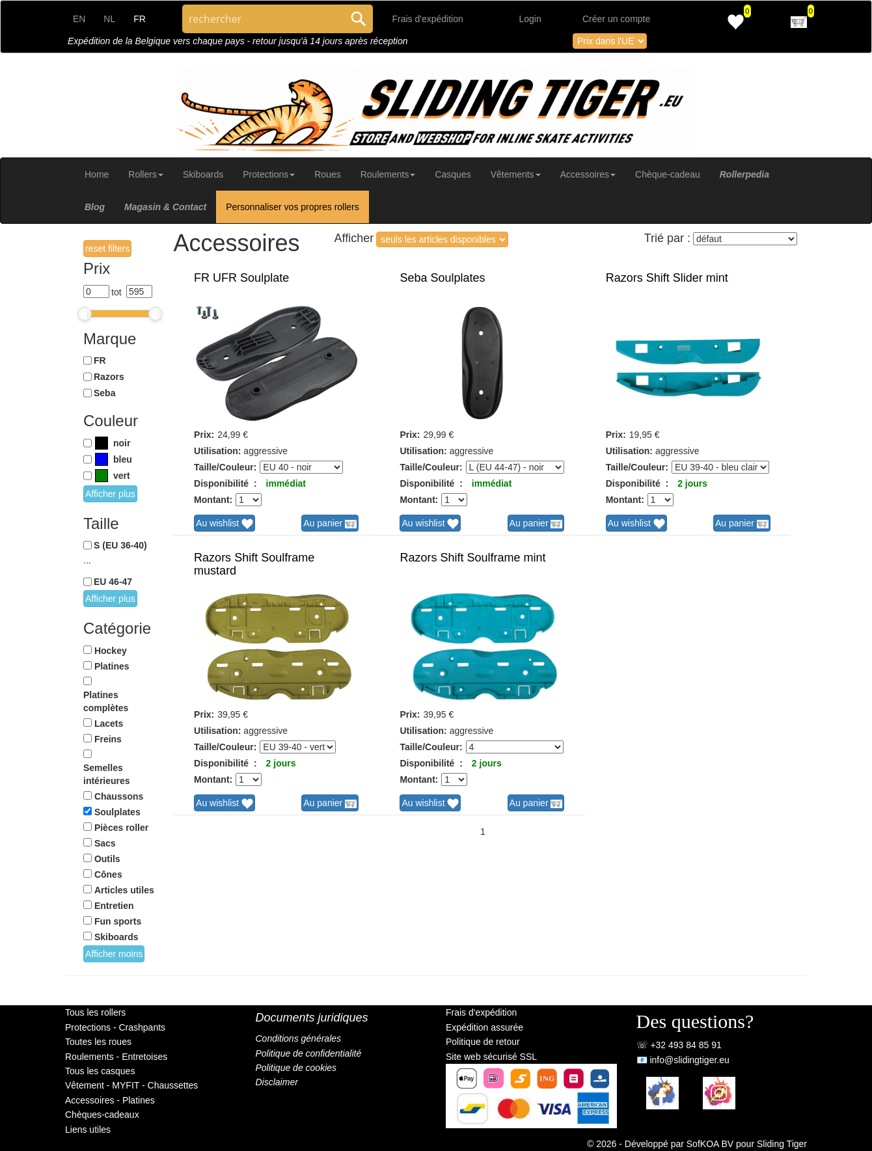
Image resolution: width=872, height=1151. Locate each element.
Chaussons (118, 796)
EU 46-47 (113, 581)
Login (530, 19)
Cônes (108, 874)
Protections (269, 174)
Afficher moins (114, 954)
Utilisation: (217, 451)
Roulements (388, 174)
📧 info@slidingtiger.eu (682, 1060)
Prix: (204, 434)
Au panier (330, 524)
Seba (104, 393)
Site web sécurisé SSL (491, 1056)
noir (121, 443)
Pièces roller (121, 827)
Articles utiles (124, 890)
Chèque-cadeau (667, 174)
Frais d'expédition (427, 19)
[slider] (84, 313)
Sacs (105, 843)
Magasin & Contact (165, 207)
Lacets (108, 723)
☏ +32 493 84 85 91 (679, 1045)
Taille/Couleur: (225, 467)
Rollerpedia (744, 174)
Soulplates (117, 812)
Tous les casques (100, 1071)
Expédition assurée (484, 1027)
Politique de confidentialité (309, 1053)
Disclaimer (277, 1082)
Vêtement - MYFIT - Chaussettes (131, 1085)
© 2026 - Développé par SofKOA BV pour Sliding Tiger (697, 1144)
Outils (107, 859)
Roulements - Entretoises (116, 1056)
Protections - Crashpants (115, 1027)
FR (100, 360)
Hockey (110, 650)
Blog (95, 207)
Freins (108, 739)
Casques (452, 174)
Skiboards (203, 174)
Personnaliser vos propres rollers (292, 207)
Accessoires (588, 174)
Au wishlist (224, 524)
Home (97, 174)
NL (109, 19)
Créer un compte (616, 19)
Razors (109, 377)
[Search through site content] (263, 19)
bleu (122, 459)
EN (79, 19)
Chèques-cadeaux (102, 1114)
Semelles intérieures (106, 774)
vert (121, 475)
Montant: (213, 499)
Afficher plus (110, 494)
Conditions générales (299, 1038)
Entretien (114, 905)
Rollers (145, 174)
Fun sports (117, 921)
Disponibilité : (225, 483)
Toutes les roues (98, 1041)
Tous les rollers (95, 1012)
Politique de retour (483, 1041)
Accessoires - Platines (110, 1100)
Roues (327, 174)
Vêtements (516, 174)
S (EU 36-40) (120, 545)
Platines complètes (105, 701)
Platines (111, 666)
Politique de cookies (296, 1068)
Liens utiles (88, 1129)
